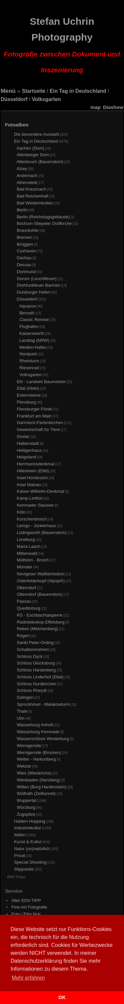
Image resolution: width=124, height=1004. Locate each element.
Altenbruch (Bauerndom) (40, 161)
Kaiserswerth (32, 333)
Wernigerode (29, 745)
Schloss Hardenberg (36, 669)
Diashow (113, 107)
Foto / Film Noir (26, 914)
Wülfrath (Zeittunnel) (36, 793)
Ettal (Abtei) (28, 388)
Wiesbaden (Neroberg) (39, 779)
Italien (20, 834)
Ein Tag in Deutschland (78, 91)
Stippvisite (24, 869)
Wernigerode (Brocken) (39, 752)
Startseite (33, 91)
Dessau (24, 264)
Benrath (27, 312)
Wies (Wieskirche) (34, 773)
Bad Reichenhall (32, 196)
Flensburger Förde (34, 409)
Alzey (22, 168)
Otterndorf (26, 587)
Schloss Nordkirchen (36, 683)
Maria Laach (29, 546)
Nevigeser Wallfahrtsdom (41, 573)
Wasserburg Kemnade (38, 731)
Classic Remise (34, 319)
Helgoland (26, 456)
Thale (22, 711)
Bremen (24, 237)
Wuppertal (26, 800)
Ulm (20, 718)
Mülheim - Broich (33, 559)
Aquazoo (27, 306)
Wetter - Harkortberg (36, 759)
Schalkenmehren (33, 649)
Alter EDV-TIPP (26, 900)
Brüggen (25, 244)
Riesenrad (29, 367)
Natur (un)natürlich (32, 848)
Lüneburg (26, 539)
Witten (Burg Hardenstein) (41, 786)
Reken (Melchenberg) (37, 628)
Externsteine (29, 395)
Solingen (25, 697)
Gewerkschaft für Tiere (38, 429)
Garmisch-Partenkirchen (40, 422)
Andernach (27, 175)
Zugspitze (26, 814)
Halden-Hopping (29, 821)
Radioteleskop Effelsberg (40, 622)
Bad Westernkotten (35, 202)
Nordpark (28, 353)
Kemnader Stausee (35, 505)
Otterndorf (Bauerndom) (39, 594)
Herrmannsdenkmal (35, 463)
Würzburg (26, 807)
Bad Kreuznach (31, 189)
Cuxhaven (26, 250)
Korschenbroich (32, 519)
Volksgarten (46, 99)
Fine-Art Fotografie (29, 907)
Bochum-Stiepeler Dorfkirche (44, 223)
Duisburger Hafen (34, 292)
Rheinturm (29, 360)
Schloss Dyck (30, 656)
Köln (21, 512)
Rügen (23, 635)
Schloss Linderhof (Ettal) (40, 676)
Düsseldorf (14, 99)
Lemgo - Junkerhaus (36, 525)
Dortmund (26, 271)
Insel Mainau (29, 484)
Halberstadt (28, 443)
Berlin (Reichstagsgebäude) (43, 216)
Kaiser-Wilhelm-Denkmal (40, 491)
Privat (19, 855)
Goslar (23, 436)
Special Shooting (30, 862)
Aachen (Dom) (30, 148)
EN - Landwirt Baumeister (41, 381)
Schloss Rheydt (32, 690)
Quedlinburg (28, 608)
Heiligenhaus (29, 450)
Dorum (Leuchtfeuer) (37, 278)
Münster (24, 566)
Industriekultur (27, 827)
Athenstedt (27, 182)
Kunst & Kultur (28, 841)
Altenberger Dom (33, 154)
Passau (24, 601)
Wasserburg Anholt (35, 724)
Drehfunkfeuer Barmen (39, 285)
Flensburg (26, 402)
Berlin (22, 209)
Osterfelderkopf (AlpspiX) (41, 580)
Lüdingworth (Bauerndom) (41, 532)
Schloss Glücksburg (36, 663)
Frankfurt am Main (34, 415)
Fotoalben (17, 124)
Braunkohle (28, 230)
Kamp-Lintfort (30, 498)
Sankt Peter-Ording (35, 642)
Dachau (24, 257)
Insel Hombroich (32, 477)
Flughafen (29, 326)
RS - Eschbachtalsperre (39, 615)
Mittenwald (27, 553)
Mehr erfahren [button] (28, 978)
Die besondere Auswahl (37, 134)
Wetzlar (24, 766)
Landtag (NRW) (34, 340)
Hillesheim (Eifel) (33, 470)
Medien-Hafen (33, 347)
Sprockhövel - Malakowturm (43, 704)
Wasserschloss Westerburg (43, 738)
